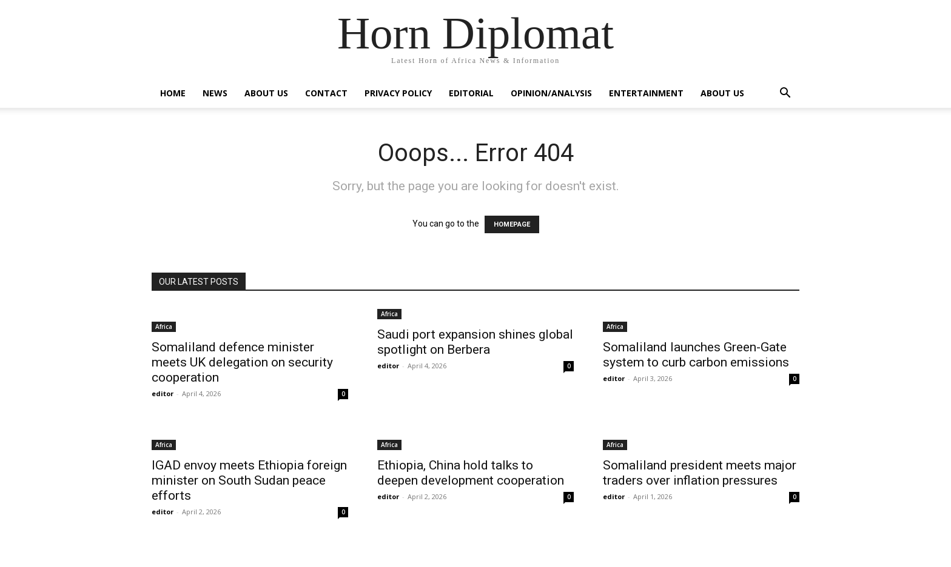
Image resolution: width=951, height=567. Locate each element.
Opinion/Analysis (551, 93)
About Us (266, 93)
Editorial (471, 93)
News (215, 93)
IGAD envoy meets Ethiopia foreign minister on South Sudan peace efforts (249, 480)
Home (173, 93)
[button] (784, 94)
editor (162, 393)
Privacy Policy (398, 93)
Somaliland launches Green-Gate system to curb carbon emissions (696, 355)
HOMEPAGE (512, 224)
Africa (163, 326)
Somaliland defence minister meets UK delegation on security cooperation (242, 362)
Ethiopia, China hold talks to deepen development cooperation (470, 473)
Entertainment (646, 93)
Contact (326, 93)
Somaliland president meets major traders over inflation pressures (699, 473)
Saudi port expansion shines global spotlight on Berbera (475, 342)
